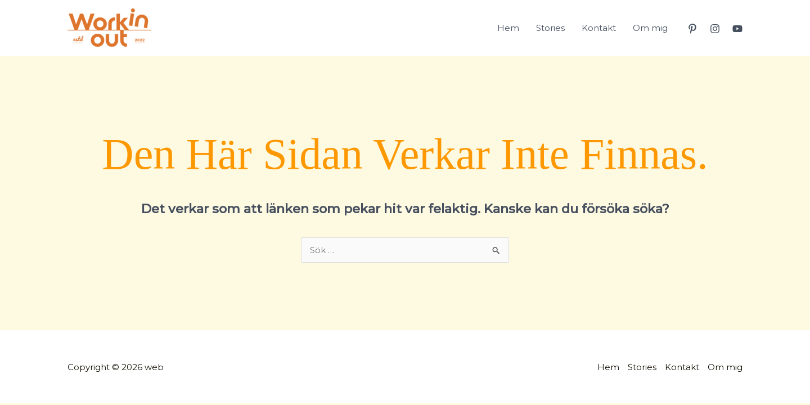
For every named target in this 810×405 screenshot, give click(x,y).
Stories (550, 27)
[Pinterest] (692, 29)
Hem (508, 27)
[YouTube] (737, 29)
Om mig (650, 27)
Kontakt (599, 27)
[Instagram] (715, 29)
